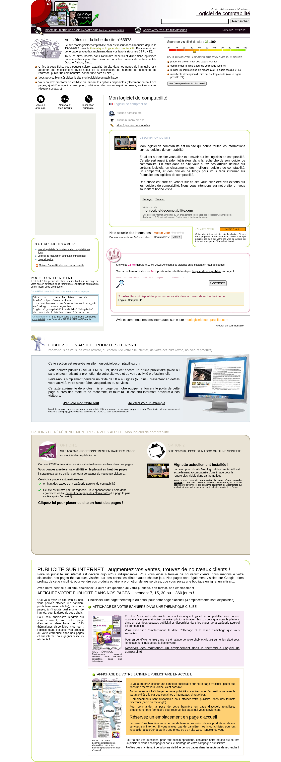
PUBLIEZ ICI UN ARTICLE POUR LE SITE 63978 (92, 345)
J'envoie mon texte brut (81, 403)
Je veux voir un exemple (146, 403)
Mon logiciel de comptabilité (138, 98)
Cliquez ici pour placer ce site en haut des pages (79, 503)
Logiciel (122, 300)
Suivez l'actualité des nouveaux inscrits (61, 265)
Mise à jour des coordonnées (133, 125)
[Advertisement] (66, 174)
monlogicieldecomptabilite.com (168, 210)
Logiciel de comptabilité (206, 271)
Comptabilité (135, 300)
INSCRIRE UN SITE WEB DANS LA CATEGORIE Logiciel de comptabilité (84, 30)
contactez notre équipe (210, 739)
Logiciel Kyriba (45, 259)
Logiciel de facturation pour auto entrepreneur (62, 255)
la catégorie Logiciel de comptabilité (93, 483)
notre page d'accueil (209, 683)
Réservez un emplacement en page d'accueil (173, 717)
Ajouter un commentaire (230, 325)
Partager (148, 199)
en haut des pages (214, 264)
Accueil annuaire (40, 106)
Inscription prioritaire (88, 106)
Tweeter (160, 199)
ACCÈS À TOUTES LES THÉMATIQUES (165, 30)
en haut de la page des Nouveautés (88, 493)
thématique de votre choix (184, 639)
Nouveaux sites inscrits (65, 106)
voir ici (213, 61)
